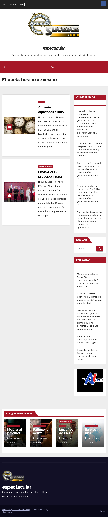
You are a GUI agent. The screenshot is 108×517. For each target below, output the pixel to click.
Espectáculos (13, 426)
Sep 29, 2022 (47, 117)
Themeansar (7, 512)
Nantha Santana (86, 212)
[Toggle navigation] (103, 67)
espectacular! (54, 48)
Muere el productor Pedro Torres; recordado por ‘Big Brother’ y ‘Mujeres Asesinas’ (88, 280)
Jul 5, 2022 (46, 182)
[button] (52, 67)
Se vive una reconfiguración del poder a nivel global (88, 339)
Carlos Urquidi (85, 163)
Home (102, 511)
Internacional (39, 426)
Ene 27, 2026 (67, 438)
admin (60, 117)
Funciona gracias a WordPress (15, 510)
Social (41, 102)
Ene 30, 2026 (16, 438)
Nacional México (45, 166)
